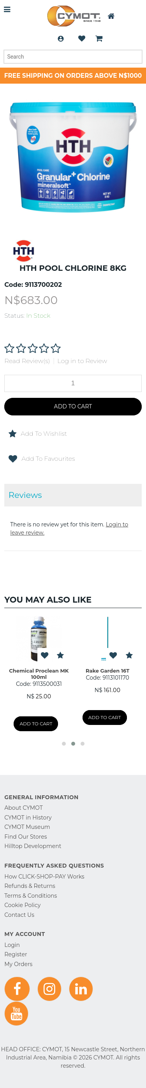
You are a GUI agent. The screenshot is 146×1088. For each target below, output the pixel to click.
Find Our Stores (25, 836)
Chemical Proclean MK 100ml (39, 673)
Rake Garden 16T (108, 670)
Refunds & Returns (29, 885)
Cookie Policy (22, 905)
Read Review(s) (27, 361)
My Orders (18, 964)
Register (15, 954)
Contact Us (19, 914)
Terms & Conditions (30, 895)
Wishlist (82, 39)
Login (61, 39)
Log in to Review (82, 361)
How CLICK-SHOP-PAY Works (44, 876)
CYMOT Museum (27, 826)
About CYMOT (23, 807)
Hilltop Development (32, 846)
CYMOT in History (27, 817)
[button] (64, 744)
